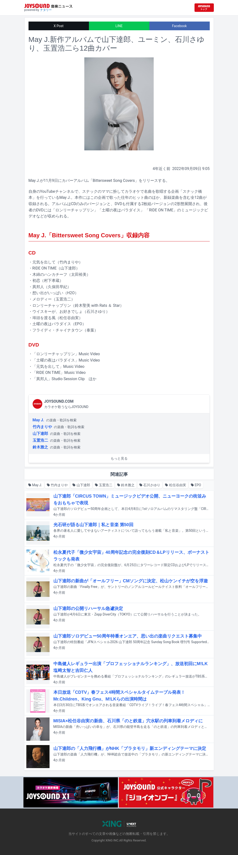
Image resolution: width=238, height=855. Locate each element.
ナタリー (46, 10)
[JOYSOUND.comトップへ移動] (204, 7)
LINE (119, 26)
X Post (59, 26)
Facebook (179, 26)
